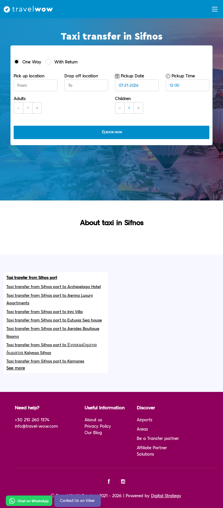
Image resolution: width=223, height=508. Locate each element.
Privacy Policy (97, 426)
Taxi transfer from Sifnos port (31, 278)
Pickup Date (129, 76)
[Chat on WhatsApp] (29, 500)
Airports (144, 420)
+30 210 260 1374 (32, 420)
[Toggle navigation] (215, 9)
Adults (20, 98)
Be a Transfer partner (158, 438)
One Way (27, 62)
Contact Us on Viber (77, 501)
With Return (62, 62)
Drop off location (81, 76)
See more (15, 368)
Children (123, 98)
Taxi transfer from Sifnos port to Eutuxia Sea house (54, 320)
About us (93, 420)
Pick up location (29, 76)
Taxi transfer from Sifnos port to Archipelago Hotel (53, 287)
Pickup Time (180, 76)
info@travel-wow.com (36, 426)
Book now (111, 132)
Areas (142, 429)
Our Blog (93, 432)
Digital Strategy (166, 495)
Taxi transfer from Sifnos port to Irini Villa (44, 312)
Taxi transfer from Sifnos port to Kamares (45, 361)
